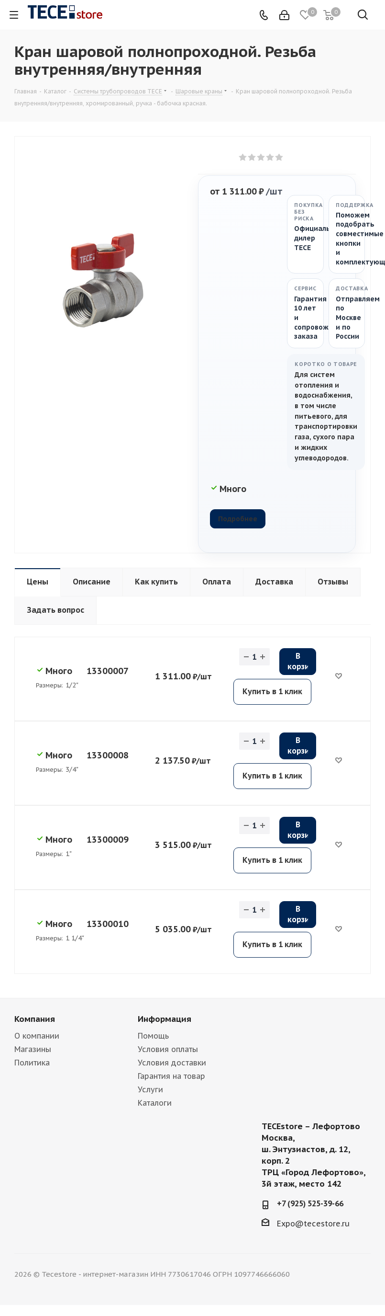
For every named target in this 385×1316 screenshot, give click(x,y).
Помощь (153, 1036)
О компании (36, 1036)
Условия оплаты (168, 1049)
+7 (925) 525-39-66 (310, 1203)
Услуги (150, 1089)
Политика (32, 1062)
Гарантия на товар (171, 1076)
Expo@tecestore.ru (313, 1223)
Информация (164, 1019)
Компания (34, 1019)
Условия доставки (172, 1062)
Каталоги (155, 1103)
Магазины (32, 1049)
